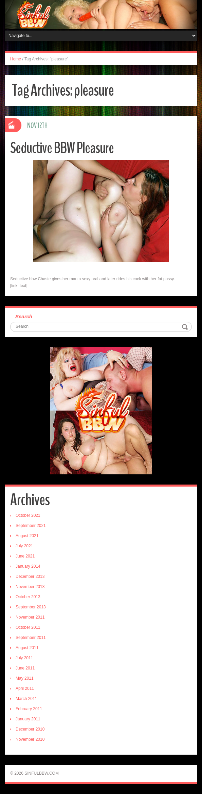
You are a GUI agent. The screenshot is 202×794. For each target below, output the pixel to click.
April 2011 (25, 688)
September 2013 (31, 607)
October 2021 (28, 515)
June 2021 (25, 556)
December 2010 (30, 729)
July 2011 (24, 658)
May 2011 (25, 678)
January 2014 (28, 566)
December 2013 (30, 576)
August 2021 (27, 535)
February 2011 (29, 708)
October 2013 (28, 596)
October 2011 (28, 627)
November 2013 (30, 586)
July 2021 (24, 546)
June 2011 (25, 668)
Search (23, 316)
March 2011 (26, 698)
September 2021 (31, 525)
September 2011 (31, 637)
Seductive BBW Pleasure (62, 148)
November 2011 (30, 617)
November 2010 (30, 739)
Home (15, 59)
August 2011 (27, 647)
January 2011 (28, 719)
